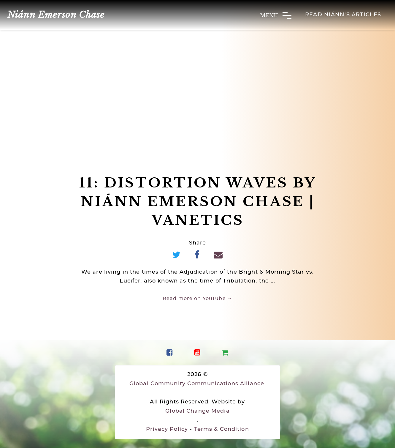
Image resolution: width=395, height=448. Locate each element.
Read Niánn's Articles (343, 15)
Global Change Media (197, 411)
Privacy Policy (167, 429)
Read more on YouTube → (197, 298)
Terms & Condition (221, 429)
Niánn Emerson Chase (55, 14)
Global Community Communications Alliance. (197, 384)
